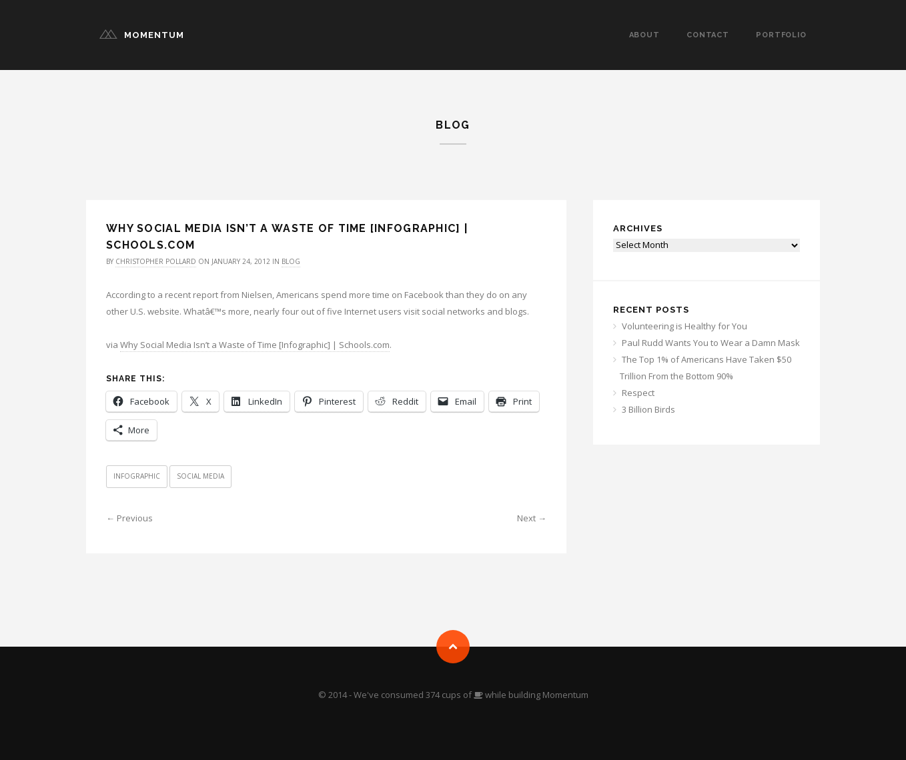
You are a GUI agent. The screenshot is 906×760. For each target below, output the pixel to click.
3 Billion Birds (648, 409)
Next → (531, 518)
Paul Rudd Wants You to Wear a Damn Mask (711, 343)
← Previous (129, 518)
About (644, 35)
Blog (291, 261)
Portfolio (781, 35)
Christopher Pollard (155, 261)
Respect (638, 393)
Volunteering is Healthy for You (684, 326)
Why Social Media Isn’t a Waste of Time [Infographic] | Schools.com (255, 345)
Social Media (200, 476)
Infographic (136, 476)
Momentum (154, 35)
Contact (708, 35)
